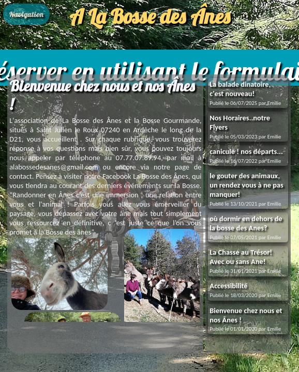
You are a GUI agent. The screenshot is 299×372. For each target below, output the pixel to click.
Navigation (26, 14)
